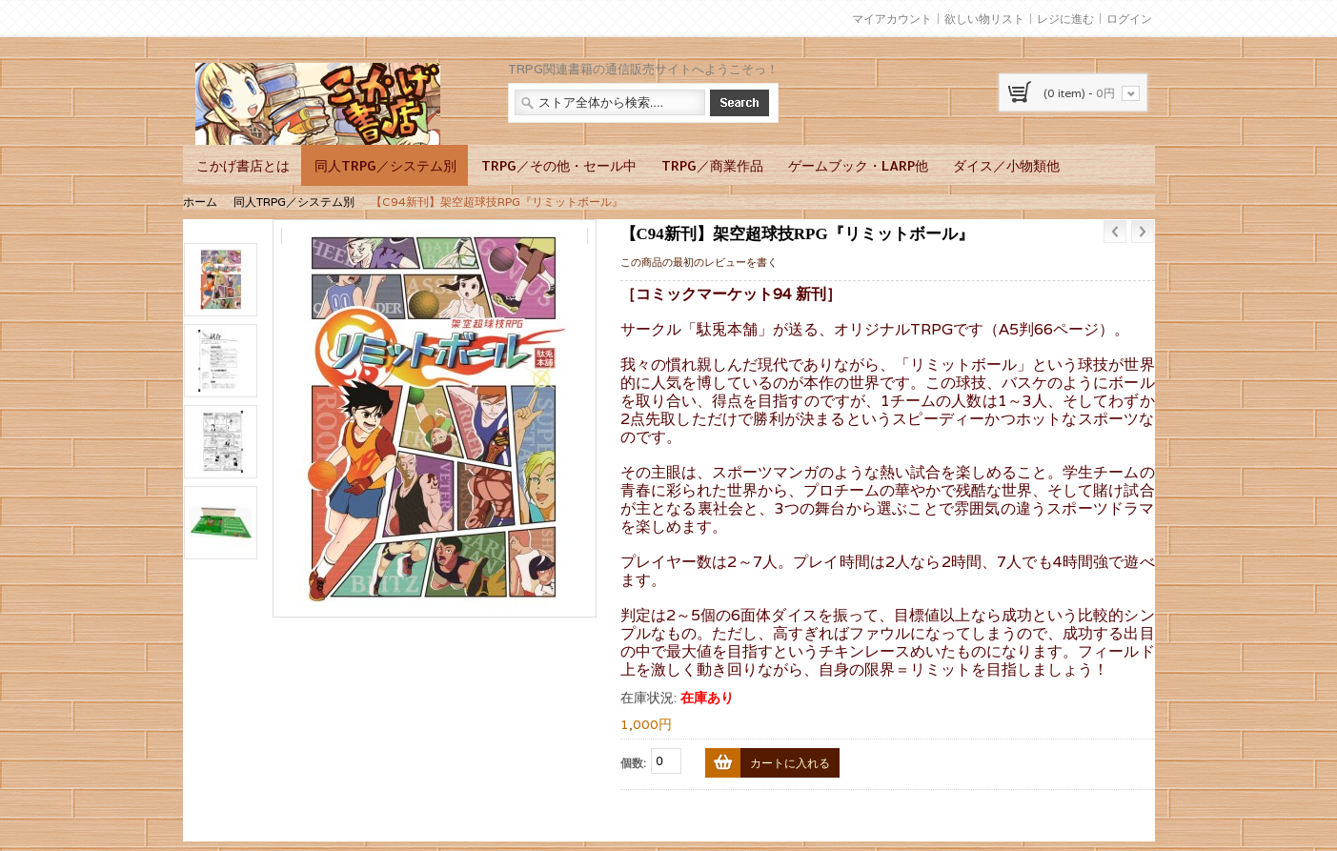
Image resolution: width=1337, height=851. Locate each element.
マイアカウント (892, 18)
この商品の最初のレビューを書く (699, 262)
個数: (633, 763)
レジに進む (1065, 18)
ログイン (1129, 18)
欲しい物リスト (984, 18)
